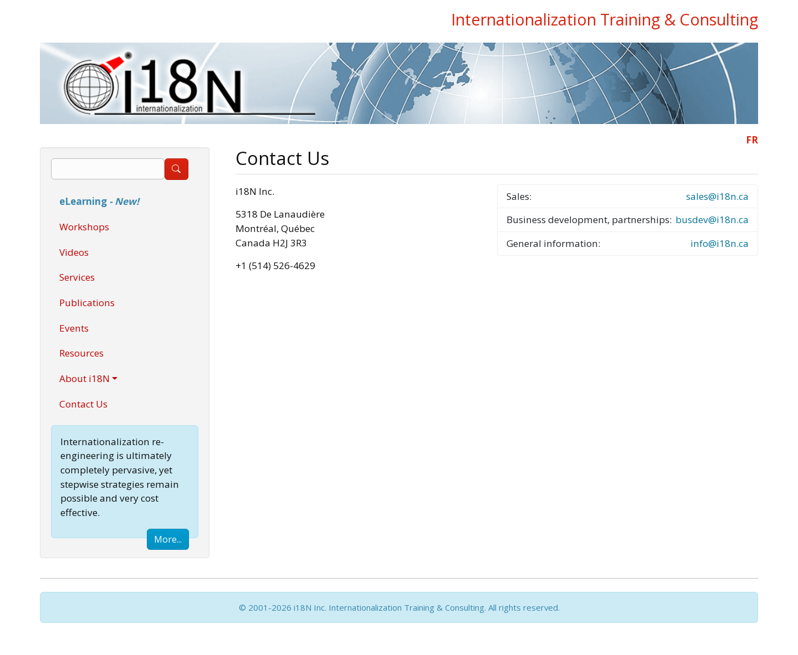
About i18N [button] (84, 378)
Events (74, 328)
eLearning (99, 201)
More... (168, 539)
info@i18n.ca (719, 243)
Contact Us (83, 404)
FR (752, 139)
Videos (74, 252)
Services (77, 277)
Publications (87, 302)
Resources (81, 353)
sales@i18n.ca (717, 196)
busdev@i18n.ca (712, 219)
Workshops (84, 226)
